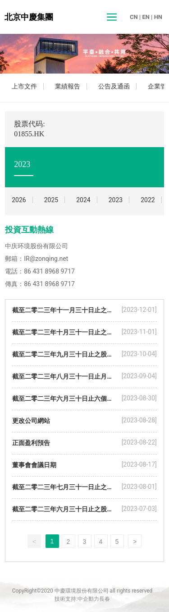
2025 (51, 200)
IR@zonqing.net (46, 258)
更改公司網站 (31, 420)
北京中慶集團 (29, 17)
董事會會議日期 (34, 464)
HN (158, 17)
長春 (104, 599)
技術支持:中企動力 (77, 599)
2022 (148, 200)
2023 (116, 200)
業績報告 (67, 86)
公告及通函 (114, 86)
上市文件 (24, 86)
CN (134, 17)
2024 (83, 200)
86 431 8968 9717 (49, 271)
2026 (19, 200)
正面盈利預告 (31, 442)
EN (146, 17)
